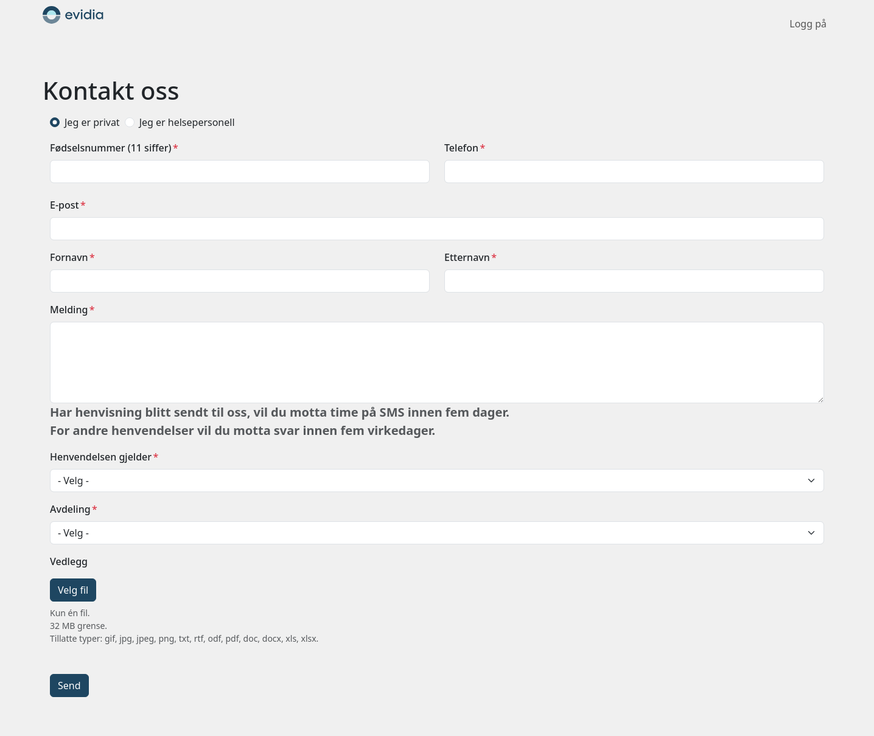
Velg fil (73, 590)
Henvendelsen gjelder (101, 456)
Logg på (808, 23)
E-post (64, 205)
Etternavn (467, 257)
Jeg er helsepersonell (187, 122)
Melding (69, 309)
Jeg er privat (92, 122)
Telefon (461, 147)
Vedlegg (69, 561)
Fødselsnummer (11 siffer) (111, 147)
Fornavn (69, 257)
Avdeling (70, 509)
